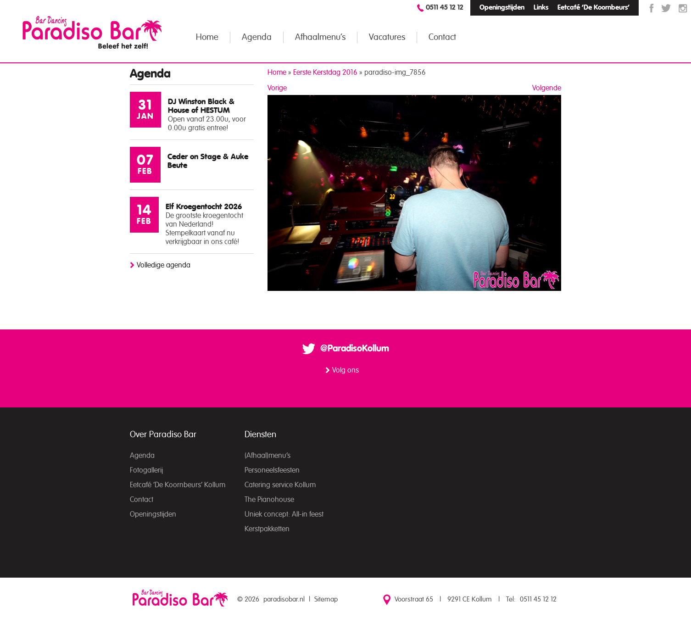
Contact (442, 37)
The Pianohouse (269, 499)
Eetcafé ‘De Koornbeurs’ (593, 7)
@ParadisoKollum (354, 348)
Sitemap (326, 599)
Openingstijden (501, 7)
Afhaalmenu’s (320, 37)
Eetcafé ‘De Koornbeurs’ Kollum (177, 485)
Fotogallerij (146, 470)
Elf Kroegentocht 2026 (204, 207)
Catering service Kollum (280, 485)
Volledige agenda (163, 265)
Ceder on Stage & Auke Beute (207, 161)
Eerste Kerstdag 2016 (325, 72)
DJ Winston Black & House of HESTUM (201, 106)
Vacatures (387, 37)
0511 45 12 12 (444, 7)
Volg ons (345, 370)
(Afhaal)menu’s (267, 455)
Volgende (546, 88)
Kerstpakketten (267, 529)
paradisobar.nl (284, 599)
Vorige (277, 88)
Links (541, 7)
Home (207, 37)
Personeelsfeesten (272, 470)
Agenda (257, 37)
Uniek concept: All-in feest (284, 514)
